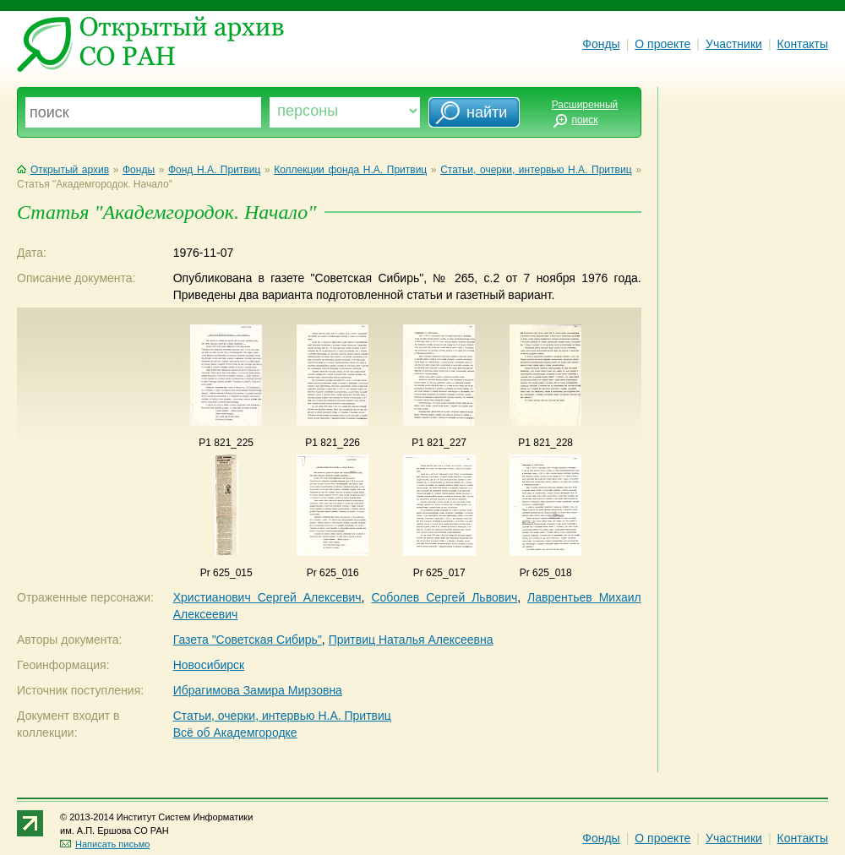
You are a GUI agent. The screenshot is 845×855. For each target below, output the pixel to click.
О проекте (662, 44)
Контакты (802, 44)
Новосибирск (209, 665)
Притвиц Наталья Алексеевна (411, 639)
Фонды (600, 44)
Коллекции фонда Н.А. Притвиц (350, 170)
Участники (734, 44)
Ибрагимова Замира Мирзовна (257, 690)
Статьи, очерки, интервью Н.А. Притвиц (535, 170)
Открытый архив (63, 170)
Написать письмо (105, 844)
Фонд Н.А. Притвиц (214, 170)
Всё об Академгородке (235, 732)
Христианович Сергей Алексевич (267, 597)
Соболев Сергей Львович (444, 597)
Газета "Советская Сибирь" (247, 639)
